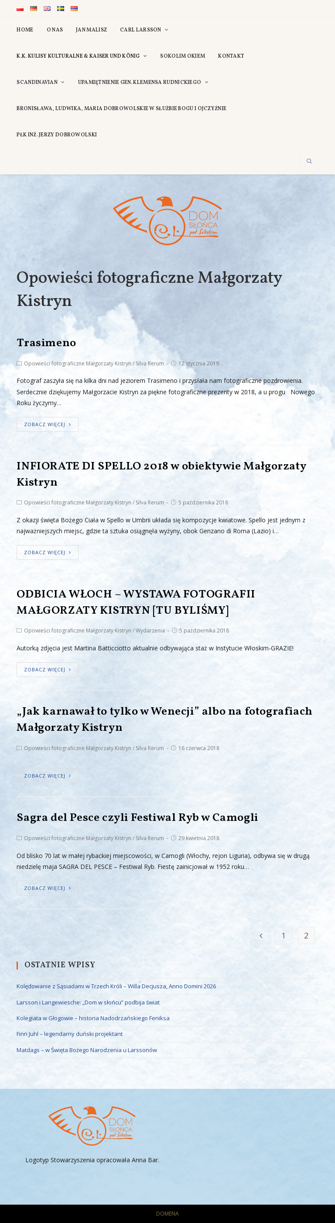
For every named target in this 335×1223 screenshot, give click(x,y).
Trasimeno (46, 343)
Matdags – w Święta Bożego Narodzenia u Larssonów (87, 1050)
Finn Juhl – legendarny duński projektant (70, 1034)
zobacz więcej (47, 424)
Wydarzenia (150, 630)
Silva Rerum (150, 363)
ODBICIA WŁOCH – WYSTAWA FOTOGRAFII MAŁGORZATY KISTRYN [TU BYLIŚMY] (136, 602)
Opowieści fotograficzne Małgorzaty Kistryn (77, 363)
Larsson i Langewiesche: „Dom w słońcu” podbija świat (88, 1002)
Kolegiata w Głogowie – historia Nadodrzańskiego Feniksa (93, 1018)
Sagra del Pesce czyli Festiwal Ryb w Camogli (137, 818)
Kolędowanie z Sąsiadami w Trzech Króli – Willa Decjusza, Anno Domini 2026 (116, 986)
